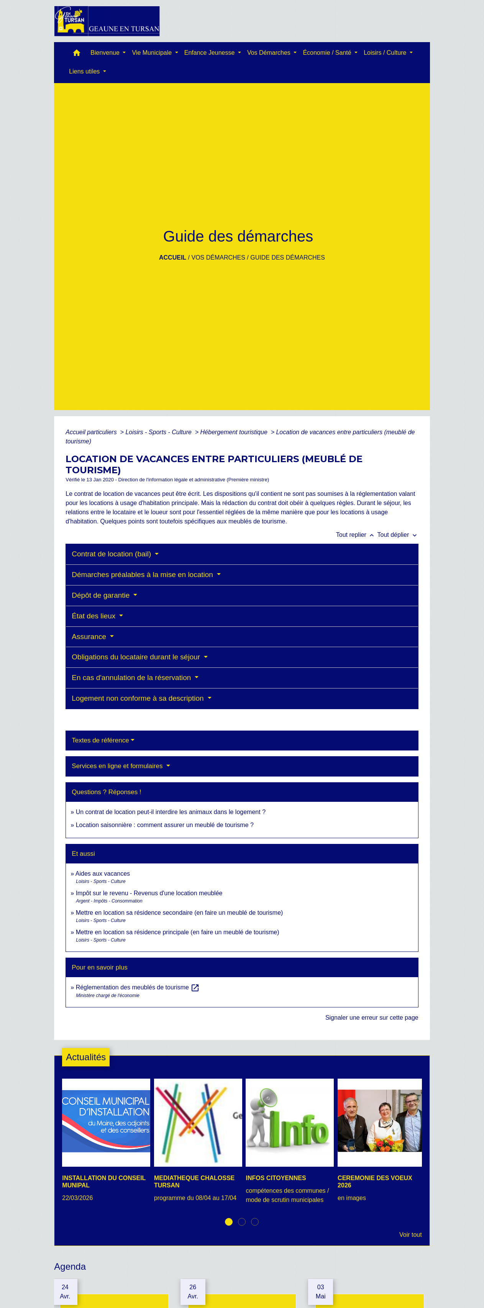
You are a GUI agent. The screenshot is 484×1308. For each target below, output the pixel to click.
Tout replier (356, 534)
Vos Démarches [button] (269, 52)
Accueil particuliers (92, 432)
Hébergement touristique (234, 432)
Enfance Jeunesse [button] (210, 52)
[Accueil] (107, 21)
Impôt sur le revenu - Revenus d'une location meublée (149, 893)
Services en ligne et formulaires (118, 766)
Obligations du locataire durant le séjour (137, 657)
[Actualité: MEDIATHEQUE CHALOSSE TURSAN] (196, 1144)
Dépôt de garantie (101, 595)
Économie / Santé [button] (328, 52)
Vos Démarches (218, 257)
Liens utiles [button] (85, 71)
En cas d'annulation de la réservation (132, 678)
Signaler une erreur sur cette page (371, 1017)
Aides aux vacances (102, 873)
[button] (76, 54)
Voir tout (410, 1234)
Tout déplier (397, 534)
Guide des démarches (287, 257)
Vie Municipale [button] (152, 52)
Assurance (90, 637)
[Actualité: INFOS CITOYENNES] (288, 1145)
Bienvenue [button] (105, 52)
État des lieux (94, 616)
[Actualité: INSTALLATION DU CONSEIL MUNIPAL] (104, 1144)
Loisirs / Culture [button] (386, 52)
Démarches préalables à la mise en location (143, 575)
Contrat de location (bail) (112, 554)
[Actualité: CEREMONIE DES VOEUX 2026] (380, 1144)
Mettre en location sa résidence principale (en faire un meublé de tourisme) (177, 932)
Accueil (172, 257)
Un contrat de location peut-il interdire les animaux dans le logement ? (171, 812)
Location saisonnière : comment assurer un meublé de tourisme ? (165, 825)
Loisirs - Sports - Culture (159, 432)
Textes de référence (100, 740)
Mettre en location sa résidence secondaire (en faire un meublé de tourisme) (179, 912)
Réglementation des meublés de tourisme (138, 987)
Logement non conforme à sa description (139, 698)
